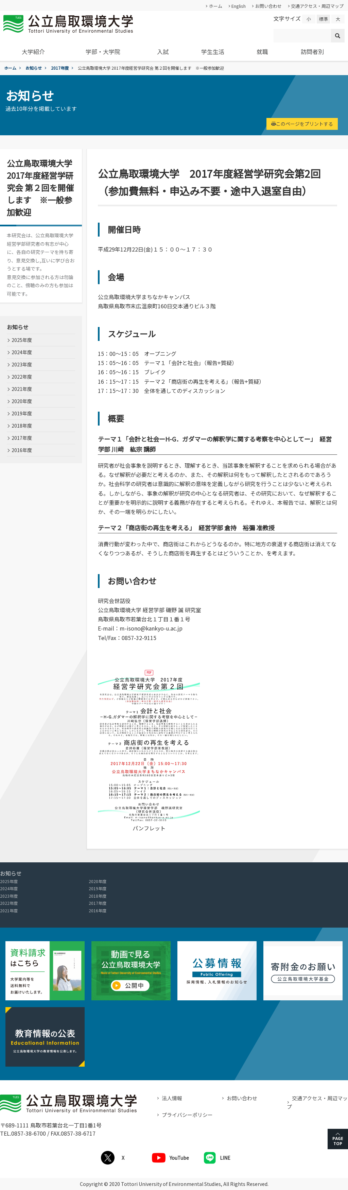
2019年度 (22, 413)
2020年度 (22, 401)
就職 (262, 51)
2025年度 (22, 340)
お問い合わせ (268, 6)
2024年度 (22, 352)
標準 (323, 19)
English (238, 6)
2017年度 (60, 68)
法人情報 (172, 1098)
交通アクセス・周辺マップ (317, 6)
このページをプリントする (302, 123)
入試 (163, 51)
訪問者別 (312, 51)
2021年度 (22, 388)
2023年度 (22, 364)
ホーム (215, 6)
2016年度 (22, 450)
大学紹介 (33, 51)
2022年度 (22, 376)
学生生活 (212, 51)
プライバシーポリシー (187, 1114)
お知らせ (33, 68)
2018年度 (22, 425)
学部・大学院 (103, 51)
